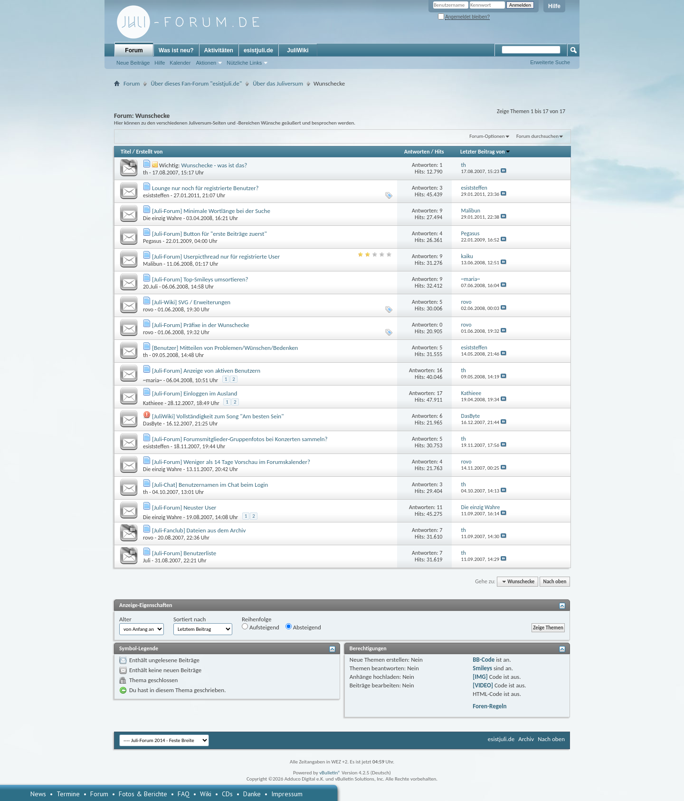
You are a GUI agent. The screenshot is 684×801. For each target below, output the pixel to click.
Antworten (417, 151)
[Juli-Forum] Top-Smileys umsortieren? (200, 279)
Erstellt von (149, 151)
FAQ (184, 794)
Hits (439, 151)
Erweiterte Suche (550, 62)
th (145, 172)
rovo (148, 309)
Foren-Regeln (489, 706)
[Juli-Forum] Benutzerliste (184, 553)
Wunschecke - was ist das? (214, 165)
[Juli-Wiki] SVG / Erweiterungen (191, 302)
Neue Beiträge (133, 63)
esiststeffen (156, 195)
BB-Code (483, 659)
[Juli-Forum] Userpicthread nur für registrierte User (216, 256)
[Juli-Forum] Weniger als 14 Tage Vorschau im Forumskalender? (231, 461)
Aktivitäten (218, 50)
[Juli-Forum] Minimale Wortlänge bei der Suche (211, 210)
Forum (133, 50)
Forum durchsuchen (537, 136)
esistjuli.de (258, 50)
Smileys (482, 668)
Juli (147, 560)
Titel (126, 151)
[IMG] (480, 676)
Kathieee (153, 403)
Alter (125, 619)
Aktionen (206, 63)
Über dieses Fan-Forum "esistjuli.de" (196, 83)
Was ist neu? (176, 50)
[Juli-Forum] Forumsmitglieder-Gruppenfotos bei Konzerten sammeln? (240, 439)
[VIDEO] (483, 685)
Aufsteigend (260, 627)
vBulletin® (330, 773)
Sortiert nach (189, 619)
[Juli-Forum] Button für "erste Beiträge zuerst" (209, 233)
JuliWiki (297, 50)
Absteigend (303, 627)
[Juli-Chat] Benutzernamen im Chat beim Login (210, 484)
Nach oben (554, 582)
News (38, 794)
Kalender (180, 63)
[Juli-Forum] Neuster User (184, 507)
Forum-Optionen (486, 136)
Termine (68, 794)
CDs (227, 794)
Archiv (526, 739)
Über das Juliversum (278, 83)
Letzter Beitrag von (485, 151)
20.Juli (150, 286)
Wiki (205, 794)
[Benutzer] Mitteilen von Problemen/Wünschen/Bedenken (225, 347)
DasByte (152, 423)
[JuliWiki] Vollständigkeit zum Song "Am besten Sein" (218, 416)
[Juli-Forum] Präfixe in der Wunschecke (200, 324)
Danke (252, 794)
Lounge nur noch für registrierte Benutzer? (205, 188)
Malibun (152, 264)
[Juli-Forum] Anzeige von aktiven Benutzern (206, 370)
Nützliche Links (244, 63)
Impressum (287, 794)
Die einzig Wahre (162, 218)
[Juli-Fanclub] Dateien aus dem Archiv (199, 530)
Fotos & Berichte (143, 794)
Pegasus (152, 241)
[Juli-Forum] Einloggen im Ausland (194, 393)
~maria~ (152, 380)
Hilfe (554, 6)
